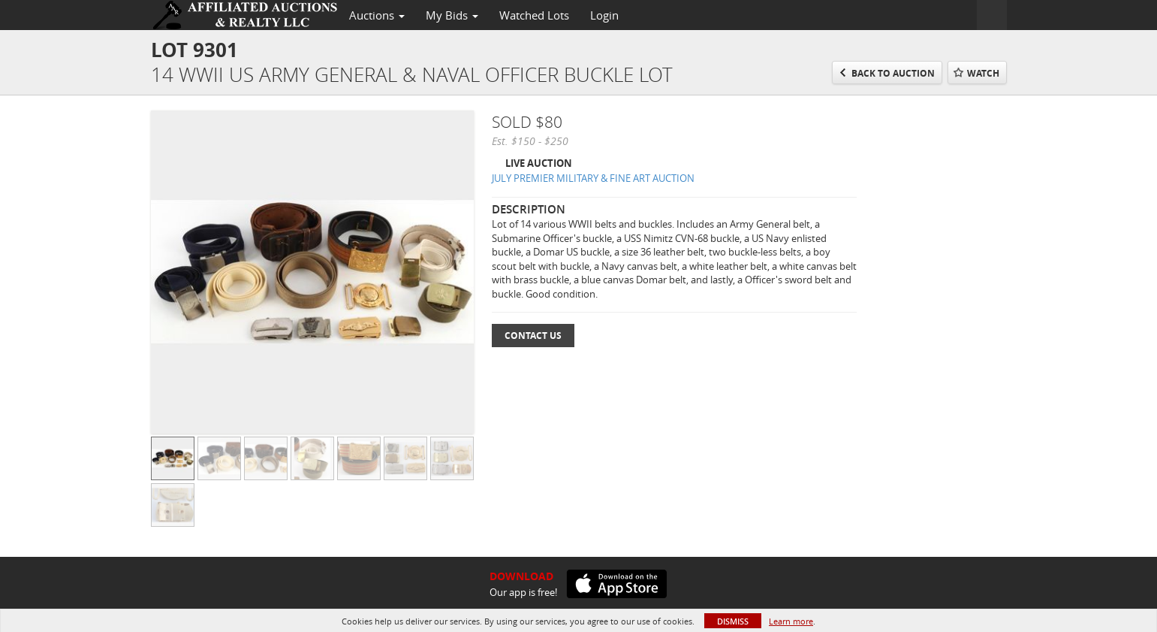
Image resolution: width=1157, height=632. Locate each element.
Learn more (791, 621)
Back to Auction (893, 73)
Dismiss (733, 621)
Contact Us (533, 335)
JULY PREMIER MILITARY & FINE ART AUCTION (593, 178)
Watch (983, 73)
